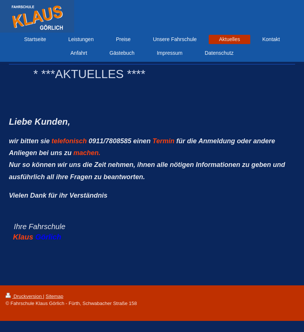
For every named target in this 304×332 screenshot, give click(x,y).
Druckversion (24, 296)
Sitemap (54, 296)
